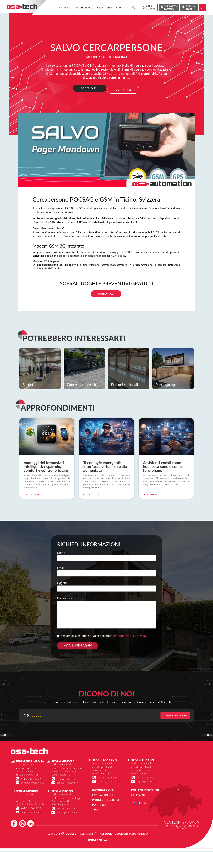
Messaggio (106, 614)
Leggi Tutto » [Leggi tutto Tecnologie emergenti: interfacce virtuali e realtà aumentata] (91, 495)
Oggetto (106, 586)
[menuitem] (134, 803)
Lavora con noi (102, 796)
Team (95, 810)
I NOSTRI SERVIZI (84, 7)
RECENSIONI (53, 834)
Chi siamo (65, 7)
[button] (133, 7)
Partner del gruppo (105, 800)
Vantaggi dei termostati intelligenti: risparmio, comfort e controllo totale (46, 467)
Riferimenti (138, 796)
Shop (110, 7)
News (100, 7)
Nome (106, 556)
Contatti (122, 7)
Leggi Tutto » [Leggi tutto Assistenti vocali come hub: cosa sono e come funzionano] (151, 495)
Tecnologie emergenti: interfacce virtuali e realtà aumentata (105, 467)
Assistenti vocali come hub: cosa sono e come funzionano (162, 467)
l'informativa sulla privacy (129, 636)
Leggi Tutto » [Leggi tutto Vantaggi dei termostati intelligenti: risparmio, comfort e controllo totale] (31, 495)
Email (106, 571)
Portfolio (98, 805)
